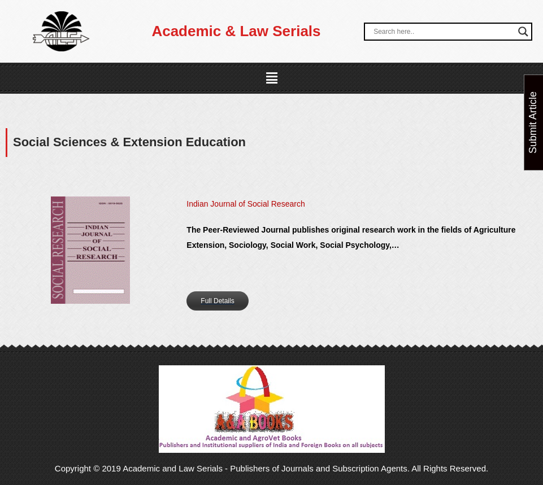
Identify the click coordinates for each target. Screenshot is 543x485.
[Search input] (442, 32)
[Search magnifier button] (523, 32)
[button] (271, 78)
